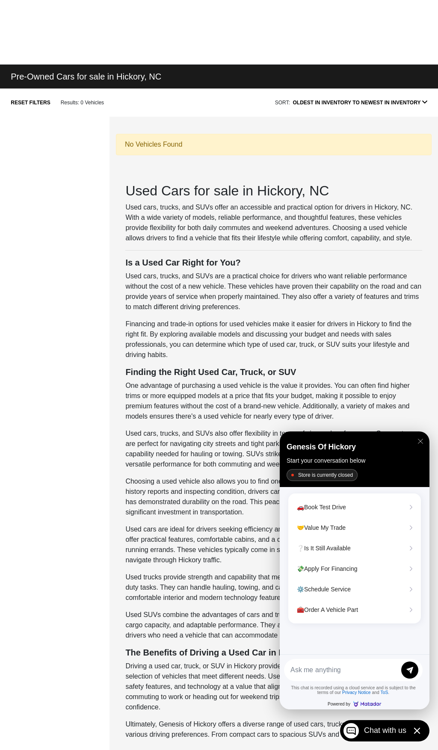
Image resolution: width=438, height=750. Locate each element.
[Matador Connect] (354, 570)
